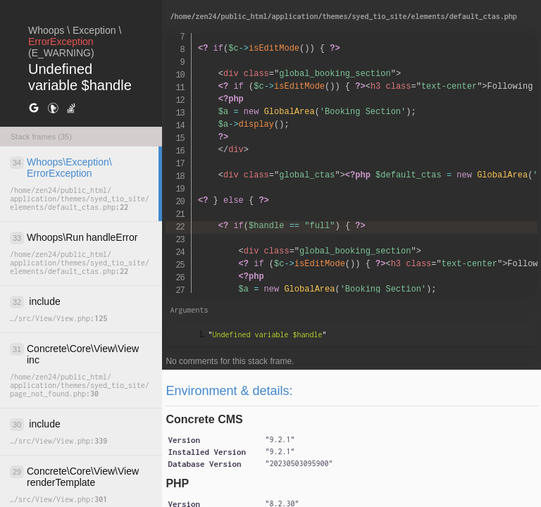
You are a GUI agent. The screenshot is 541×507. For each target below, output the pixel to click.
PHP (177, 483)
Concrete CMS (204, 419)
